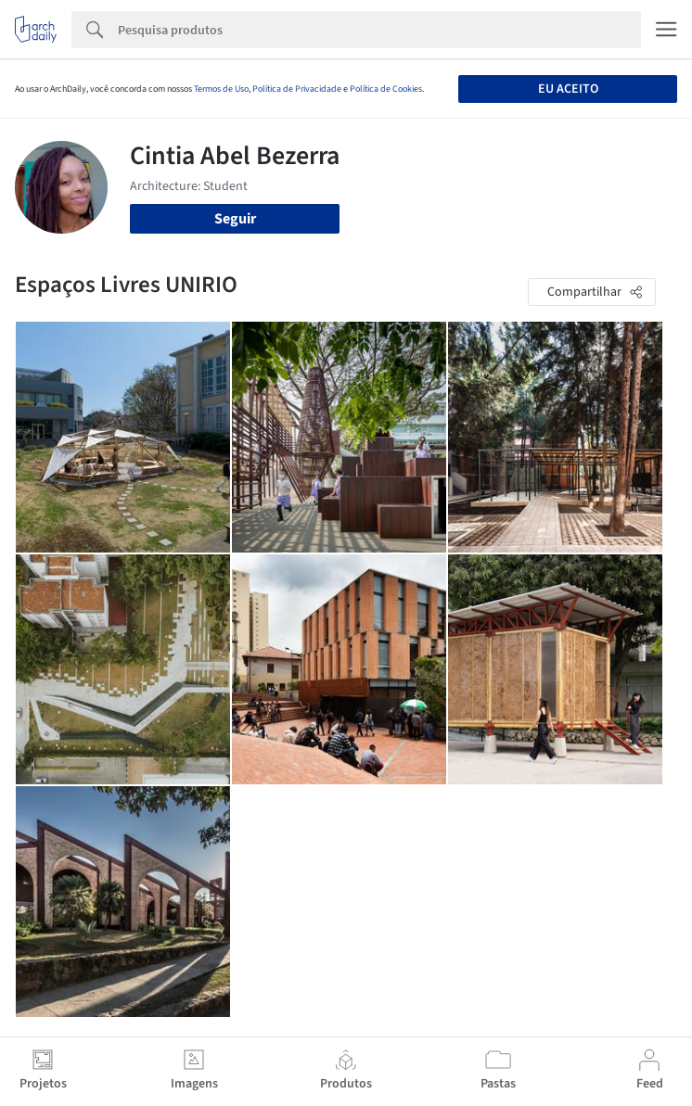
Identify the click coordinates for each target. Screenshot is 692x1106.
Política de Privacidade (296, 89)
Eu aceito (568, 89)
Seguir (235, 219)
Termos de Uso (221, 89)
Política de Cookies (386, 89)
